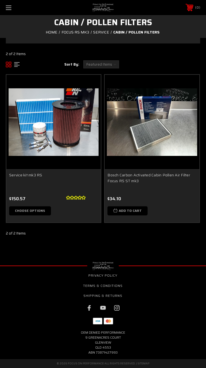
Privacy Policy (102, 275)
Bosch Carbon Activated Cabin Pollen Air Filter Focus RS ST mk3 (148, 178)
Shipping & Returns (102, 295)
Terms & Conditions (103, 285)
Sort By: (71, 64)
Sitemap (143, 363)
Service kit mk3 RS (25, 175)
